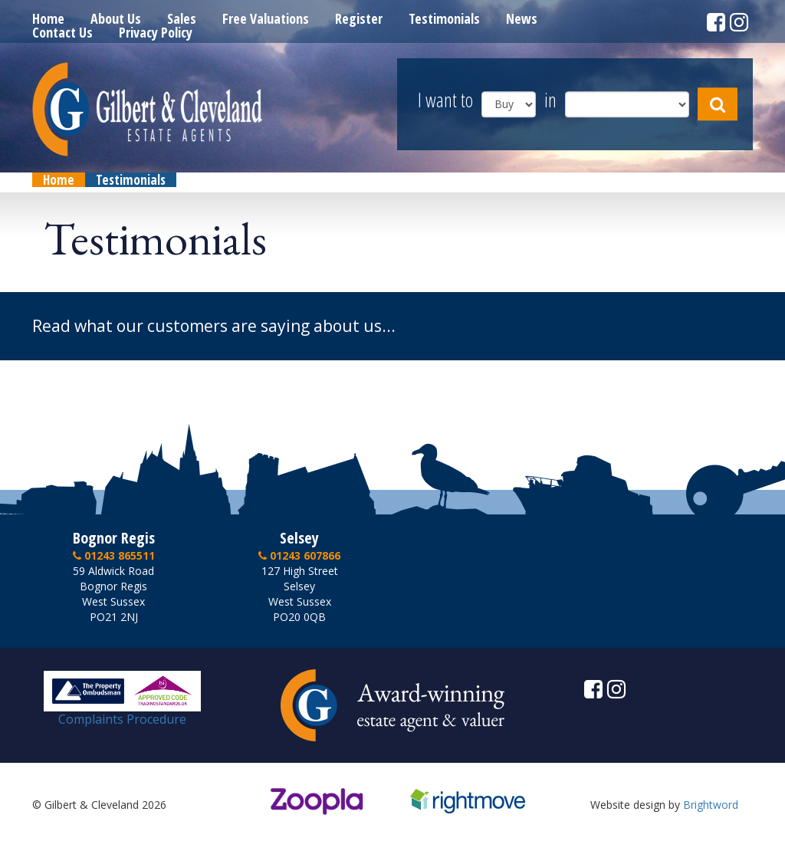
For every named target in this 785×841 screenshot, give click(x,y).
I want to (445, 100)
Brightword (710, 804)
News (521, 18)
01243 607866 (299, 555)
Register (359, 18)
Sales (181, 18)
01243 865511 (114, 555)
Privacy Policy (155, 32)
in (550, 100)
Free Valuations (265, 18)
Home (48, 18)
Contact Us (62, 32)
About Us (115, 18)
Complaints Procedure (122, 713)
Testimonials (444, 18)
